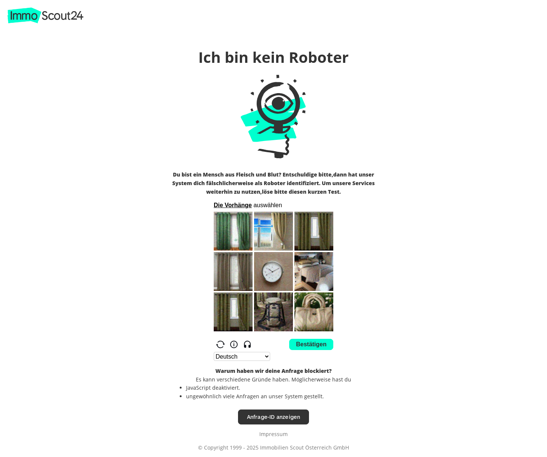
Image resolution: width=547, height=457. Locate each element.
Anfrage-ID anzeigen (273, 417)
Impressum (273, 434)
